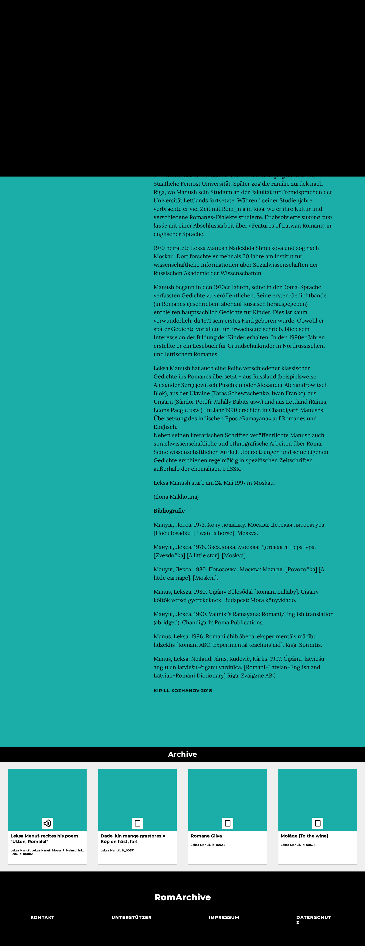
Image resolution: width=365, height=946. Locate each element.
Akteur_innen (182, 9)
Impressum (224, 917)
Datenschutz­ (313, 920)
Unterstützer (132, 917)
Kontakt (42, 917)
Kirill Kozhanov (177, 690)
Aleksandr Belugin (173, 88)
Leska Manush (169, 81)
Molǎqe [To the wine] (304, 836)
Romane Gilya (206, 836)
